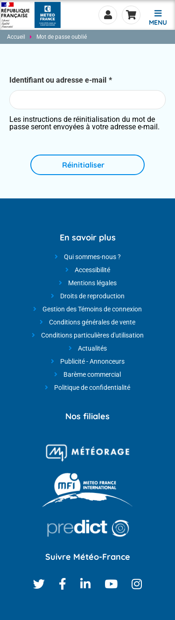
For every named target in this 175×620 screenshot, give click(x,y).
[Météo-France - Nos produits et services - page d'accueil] (15, 15)
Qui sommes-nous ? (92, 257)
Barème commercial (92, 374)
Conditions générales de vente (92, 322)
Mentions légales (92, 283)
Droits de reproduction (92, 296)
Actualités (92, 348)
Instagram (137, 584)
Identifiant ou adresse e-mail (57, 80)
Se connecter (107, 15)
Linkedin (85, 584)
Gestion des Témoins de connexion (92, 309)
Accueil (16, 37)
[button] (157, 17)
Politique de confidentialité (92, 387)
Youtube (111, 584)
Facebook (62, 584)
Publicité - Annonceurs (92, 361)
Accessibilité (92, 270)
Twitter (39, 584)
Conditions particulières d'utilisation (92, 335)
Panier (131, 15)
